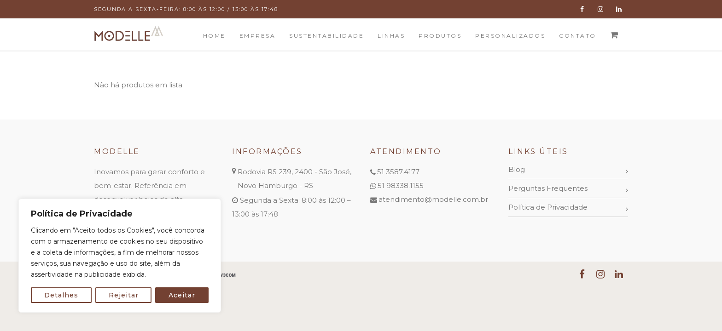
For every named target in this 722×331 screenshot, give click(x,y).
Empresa (257, 35)
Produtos (440, 35)
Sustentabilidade (326, 35)
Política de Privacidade (548, 207)
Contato (577, 35)
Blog (516, 169)
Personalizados (510, 35)
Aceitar (182, 295)
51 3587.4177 (398, 171)
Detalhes (61, 295)
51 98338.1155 (401, 185)
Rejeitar (124, 295)
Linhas (391, 35)
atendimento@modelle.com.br (433, 199)
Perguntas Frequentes (548, 188)
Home (214, 35)
